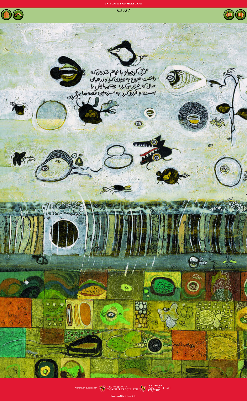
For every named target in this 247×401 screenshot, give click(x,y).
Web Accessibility (117, 396)
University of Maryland (123, 3)
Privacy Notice (130, 396)
